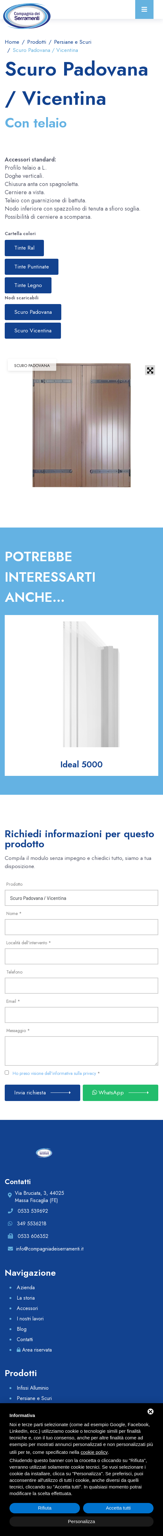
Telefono (14, 972)
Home (12, 42)
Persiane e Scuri (71, 42)
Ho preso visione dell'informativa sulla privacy (54, 1073)
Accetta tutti (118, 1508)
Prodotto (14, 884)
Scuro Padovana (33, 312)
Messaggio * (18, 1030)
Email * (13, 1001)
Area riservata (37, 1349)
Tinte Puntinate (31, 267)
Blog (22, 1329)
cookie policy (94, 1452)
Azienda (26, 1287)
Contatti (25, 1339)
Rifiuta (44, 1508)
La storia (26, 1298)
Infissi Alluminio (33, 1388)
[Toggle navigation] (144, 9)
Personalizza (81, 1521)
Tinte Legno (28, 285)
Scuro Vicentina (32, 330)
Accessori (27, 1308)
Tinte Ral (24, 248)
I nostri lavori (30, 1318)
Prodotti (36, 42)
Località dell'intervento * (28, 943)
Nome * (14, 913)
